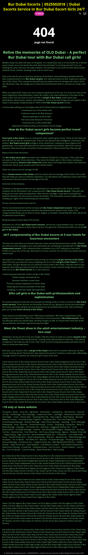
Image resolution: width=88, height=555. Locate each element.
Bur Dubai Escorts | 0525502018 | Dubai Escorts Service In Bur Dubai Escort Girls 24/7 (44, 7)
